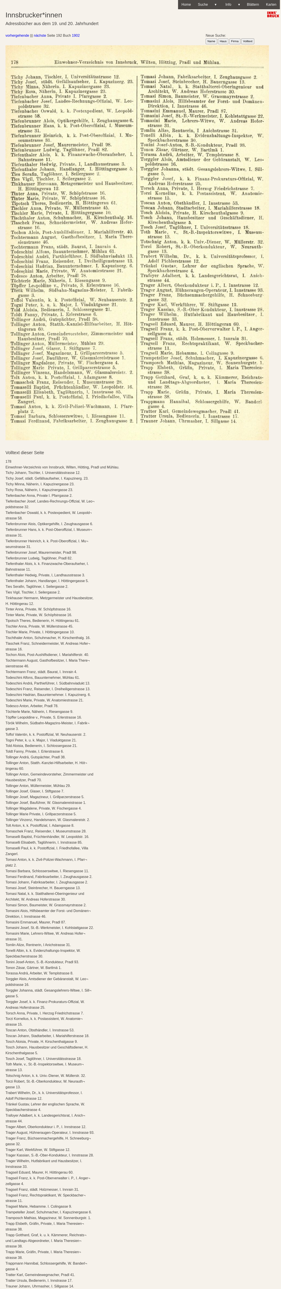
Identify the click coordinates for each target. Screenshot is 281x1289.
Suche (207, 4)
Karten (271, 4)
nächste (40, 35)
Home (186, 4)
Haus (223, 41)
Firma (235, 41)
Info (231, 4)
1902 (76, 35)
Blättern (253, 4)
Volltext (247, 41)
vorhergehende (17, 35)
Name (211, 41)
